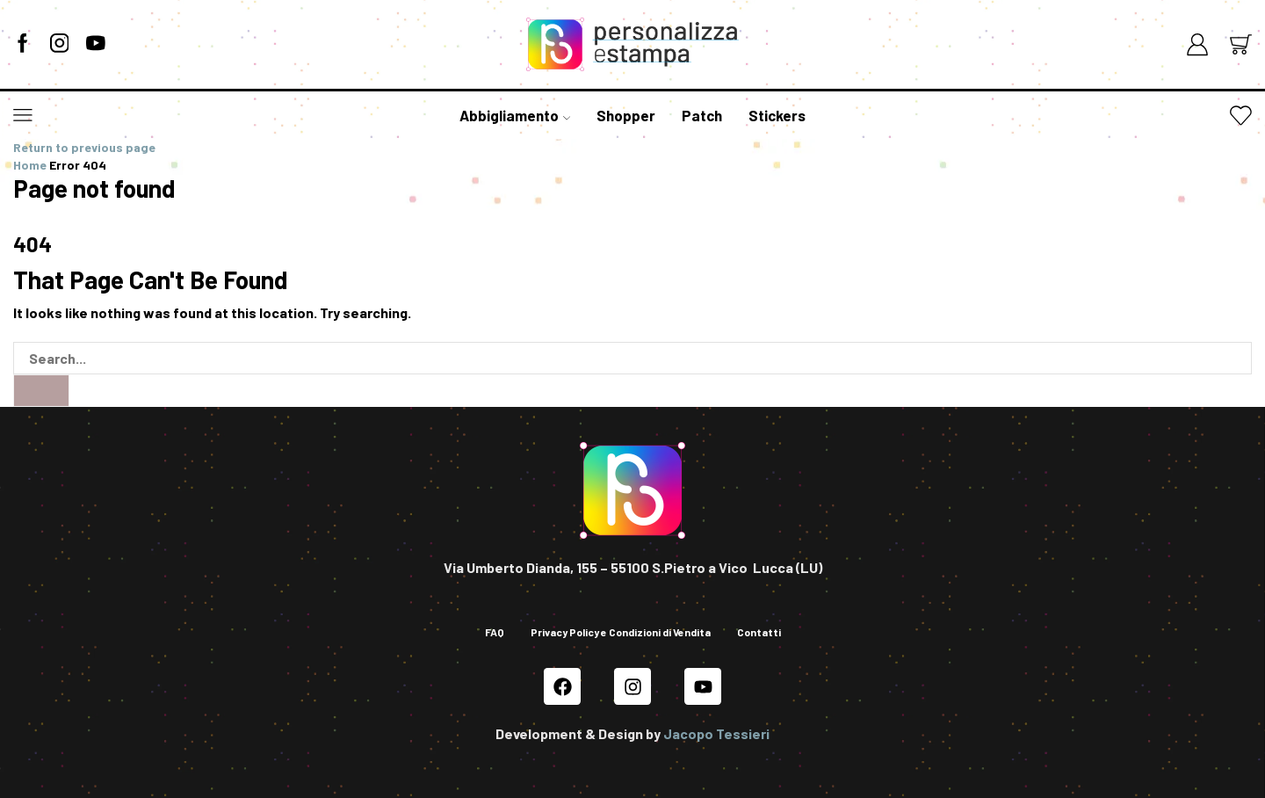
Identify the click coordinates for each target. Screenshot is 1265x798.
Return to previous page (84, 147)
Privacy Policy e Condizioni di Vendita (621, 632)
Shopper (625, 115)
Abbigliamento (514, 115)
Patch (702, 115)
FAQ (494, 632)
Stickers (777, 115)
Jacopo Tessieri (716, 733)
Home (30, 164)
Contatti (759, 632)
